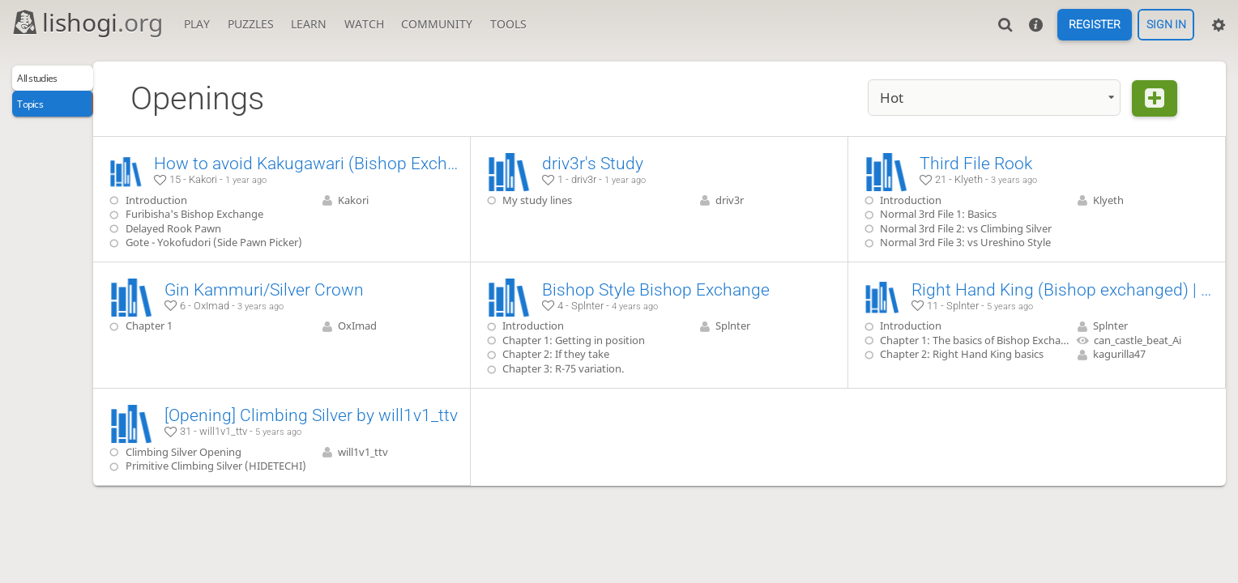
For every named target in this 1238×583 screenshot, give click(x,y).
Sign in (1166, 25)
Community (436, 24)
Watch (364, 24)
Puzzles (251, 24)
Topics (38, 112)
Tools (508, 24)
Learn (309, 24)
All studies (49, 81)
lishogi (87, 22)
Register (1095, 25)
